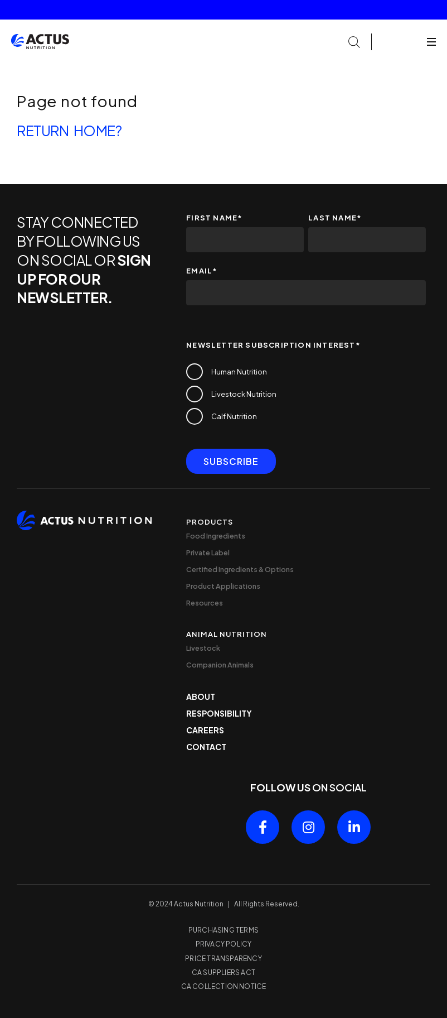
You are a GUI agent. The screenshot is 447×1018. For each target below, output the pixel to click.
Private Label (208, 552)
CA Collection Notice (223, 986)
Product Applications (223, 586)
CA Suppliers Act (223, 972)
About (200, 697)
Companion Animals (220, 664)
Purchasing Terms (223, 930)
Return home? (69, 131)
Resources (204, 602)
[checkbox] (306, 394)
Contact (206, 747)
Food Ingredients (215, 535)
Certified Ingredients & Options (240, 569)
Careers (205, 730)
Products (209, 521)
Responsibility (219, 713)
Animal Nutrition (226, 634)
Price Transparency (223, 958)
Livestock (203, 648)
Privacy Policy (224, 944)
